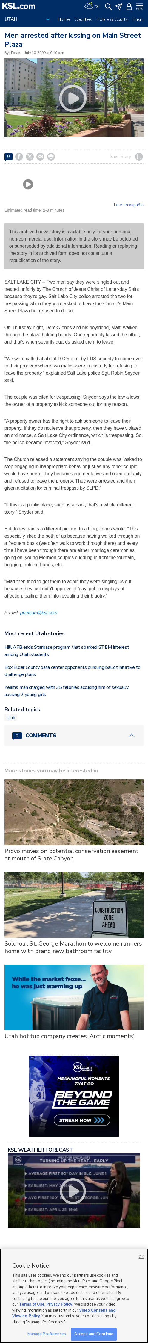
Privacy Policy (59, 1304)
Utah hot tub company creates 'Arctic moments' (69, 1036)
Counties (83, 19)
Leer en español (129, 205)
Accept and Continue (93, 1334)
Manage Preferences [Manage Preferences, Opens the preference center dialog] (46, 1334)
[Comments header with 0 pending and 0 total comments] (74, 735)
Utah (11, 717)
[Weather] (92, 6)
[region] (74, 1296)
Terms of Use (31, 1304)
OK (141, 1257)
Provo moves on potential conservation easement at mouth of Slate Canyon (71, 855)
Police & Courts (112, 19)
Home (64, 19)
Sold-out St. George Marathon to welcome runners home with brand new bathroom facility (73, 947)
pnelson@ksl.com (38, 612)
